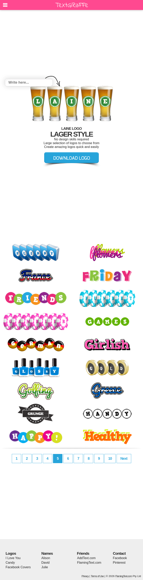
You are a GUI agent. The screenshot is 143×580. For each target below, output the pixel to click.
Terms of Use (97, 576)
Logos (11, 553)
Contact (119, 553)
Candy (10, 562)
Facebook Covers (18, 567)
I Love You (13, 558)
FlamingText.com (89, 562)
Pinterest (119, 562)
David (45, 562)
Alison (45, 558)
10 (110, 459)
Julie (44, 567)
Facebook (120, 558)
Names (47, 553)
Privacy (85, 576)
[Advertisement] (71, 45)
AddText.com (86, 558)
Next (123, 459)
